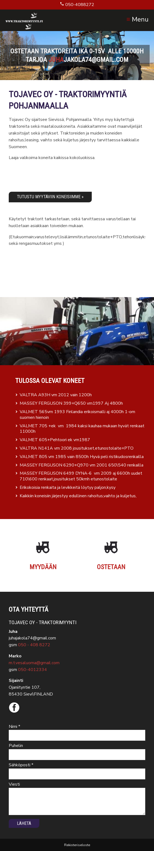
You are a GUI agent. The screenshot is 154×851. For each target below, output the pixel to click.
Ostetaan (111, 567)
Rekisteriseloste (77, 845)
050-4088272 (77, 5)
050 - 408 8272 (34, 645)
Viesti (14, 784)
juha (56, 59)
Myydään (43, 567)
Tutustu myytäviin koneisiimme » (50, 196)
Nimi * (14, 727)
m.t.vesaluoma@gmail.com (34, 663)
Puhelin (16, 746)
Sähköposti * (21, 765)
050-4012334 (32, 670)
